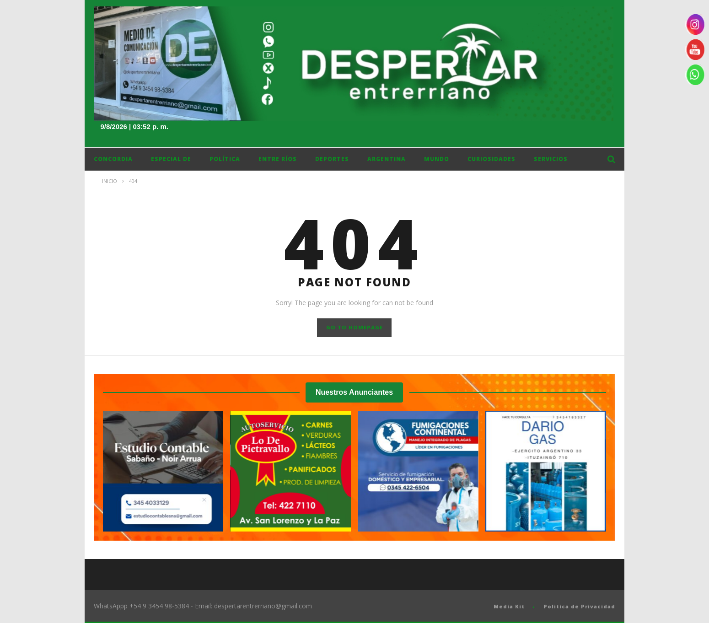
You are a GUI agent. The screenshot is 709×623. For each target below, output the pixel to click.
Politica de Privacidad (579, 606)
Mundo (436, 159)
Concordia (113, 159)
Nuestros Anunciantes (354, 392)
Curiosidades (491, 159)
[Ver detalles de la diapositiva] (163, 471)
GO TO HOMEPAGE (354, 327)
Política (224, 159)
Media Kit (509, 606)
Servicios (551, 159)
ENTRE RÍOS (277, 159)
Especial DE (171, 159)
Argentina (386, 159)
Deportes (332, 159)
